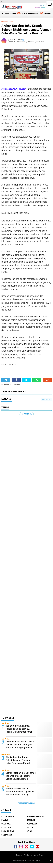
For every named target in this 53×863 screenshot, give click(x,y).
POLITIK (30, 827)
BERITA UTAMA (10, 13)
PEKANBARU (32, 824)
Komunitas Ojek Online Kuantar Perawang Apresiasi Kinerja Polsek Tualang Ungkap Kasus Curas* (20, 793)
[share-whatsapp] (36, 380)
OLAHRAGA (5, 824)
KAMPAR (4, 820)
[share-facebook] (16, 380)
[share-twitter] (26, 380)
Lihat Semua (27, 414)
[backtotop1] (50, 860)
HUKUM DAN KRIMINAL (30, 13)
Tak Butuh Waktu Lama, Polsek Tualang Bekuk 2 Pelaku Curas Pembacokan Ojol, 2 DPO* (19, 730)
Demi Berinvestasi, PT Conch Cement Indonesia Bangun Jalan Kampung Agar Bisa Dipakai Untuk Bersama (20, 746)
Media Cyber (38, 855)
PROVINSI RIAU (7, 831)
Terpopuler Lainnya (26, 803)
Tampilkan (46, 399)
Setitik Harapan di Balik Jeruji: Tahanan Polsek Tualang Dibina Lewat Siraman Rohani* (21, 777)
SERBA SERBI (6, 835)
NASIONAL (48, 13)
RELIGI (29, 831)
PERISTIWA (6, 827)
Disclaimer (28, 855)
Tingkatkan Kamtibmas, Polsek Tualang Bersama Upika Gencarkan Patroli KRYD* (18, 761)
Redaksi (19, 855)
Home (12, 855)
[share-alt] (5, 380)
